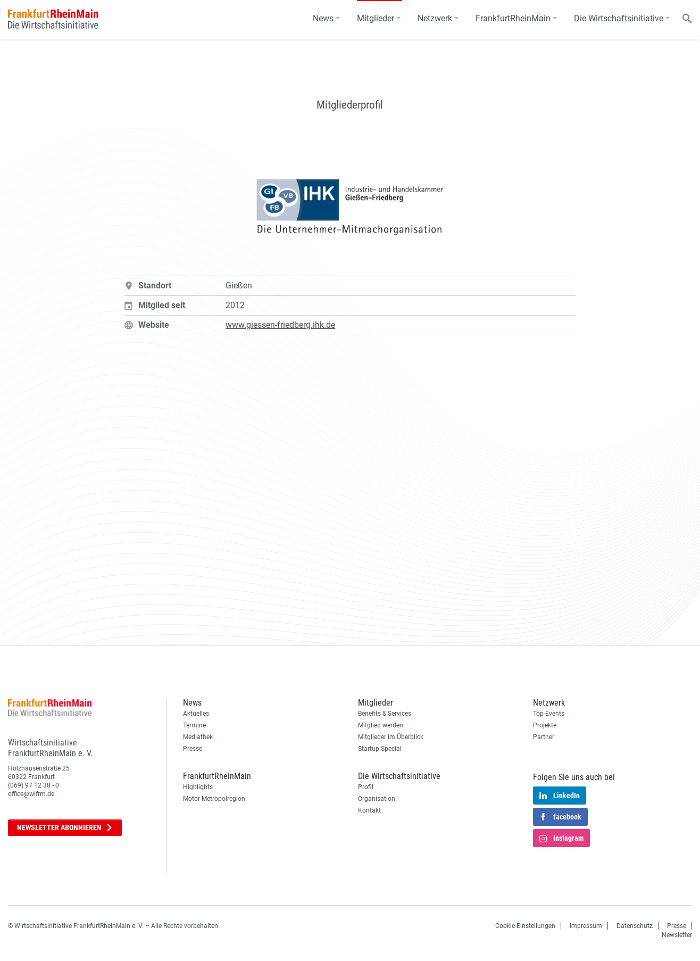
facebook (560, 817)
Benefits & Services (384, 713)
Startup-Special (380, 748)
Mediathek (198, 737)
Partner (543, 737)
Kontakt (369, 810)
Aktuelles (196, 713)
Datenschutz (634, 926)
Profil (365, 787)
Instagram (561, 838)
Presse (192, 748)
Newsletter (65, 827)
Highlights (198, 787)
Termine (194, 725)
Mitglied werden (380, 725)
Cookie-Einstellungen (525, 926)
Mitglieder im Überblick (390, 737)
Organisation (376, 798)
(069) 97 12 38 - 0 (33, 785)
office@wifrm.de (31, 794)
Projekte (544, 725)
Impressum (586, 926)
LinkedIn (559, 796)
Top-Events (548, 713)
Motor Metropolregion (214, 798)
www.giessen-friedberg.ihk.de (280, 325)
